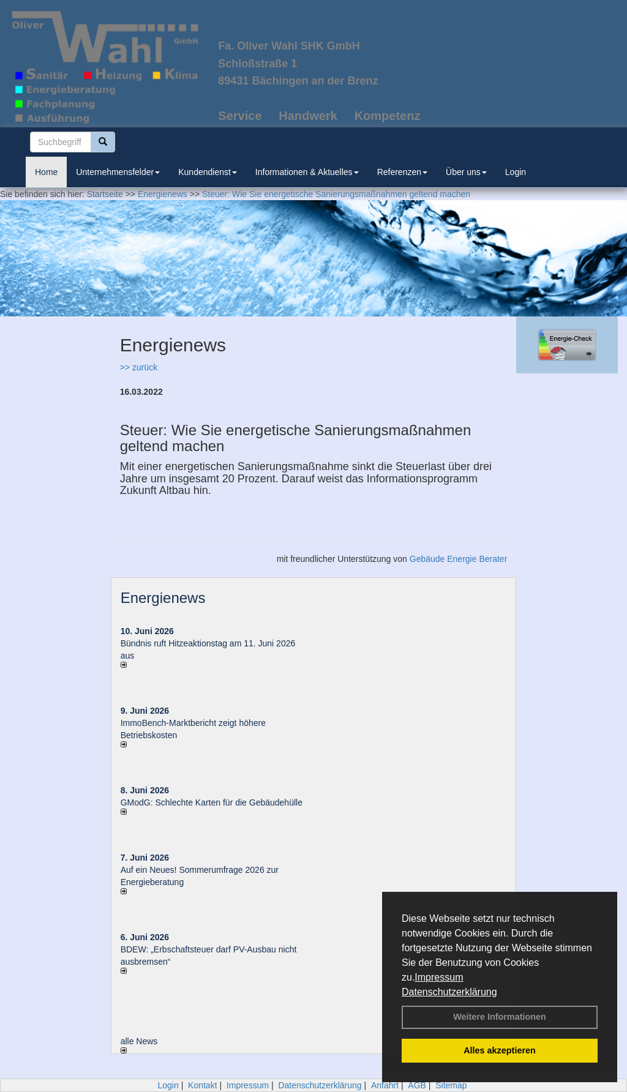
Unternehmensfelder (118, 172)
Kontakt (202, 1085)
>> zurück (138, 367)
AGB (417, 1085)
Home (46, 172)
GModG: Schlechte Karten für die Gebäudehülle (211, 802)
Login (515, 172)
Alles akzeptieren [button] (500, 1050)
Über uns (466, 172)
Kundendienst (207, 172)
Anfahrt (385, 1085)
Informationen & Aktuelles (307, 172)
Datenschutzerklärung (449, 992)
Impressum (439, 977)
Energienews (163, 597)
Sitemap (451, 1085)
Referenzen (402, 172)
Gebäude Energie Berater (459, 559)
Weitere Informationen (499, 1017)
